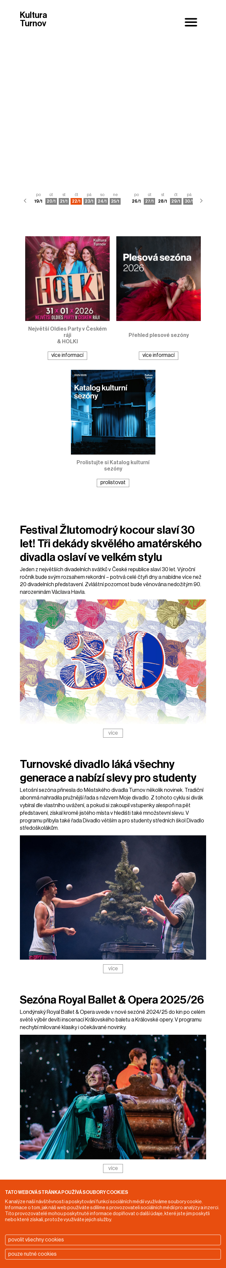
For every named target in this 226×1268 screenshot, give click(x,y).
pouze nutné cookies (32, 1254)
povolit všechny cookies (36, 1239)
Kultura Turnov (33, 19)
